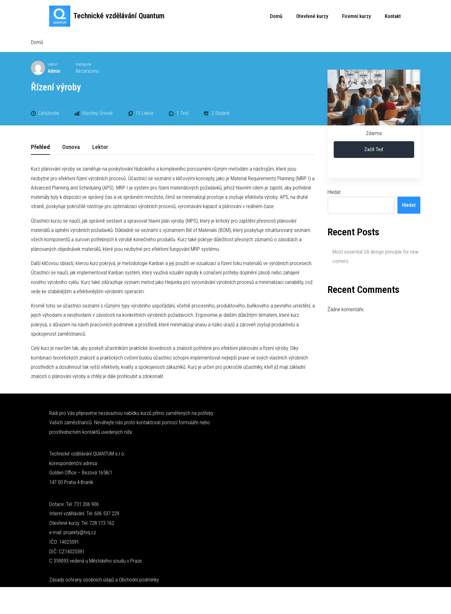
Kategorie (84, 64)
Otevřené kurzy (312, 16)
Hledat (333, 192)
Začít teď (374, 150)
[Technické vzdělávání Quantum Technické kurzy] (106, 16)
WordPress (90, 597)
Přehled (40, 147)
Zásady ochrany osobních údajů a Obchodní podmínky (104, 582)
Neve (54, 597)
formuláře (188, 424)
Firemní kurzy (356, 16)
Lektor (53, 64)
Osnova (71, 147)
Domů (276, 16)
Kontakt (393, 16)
